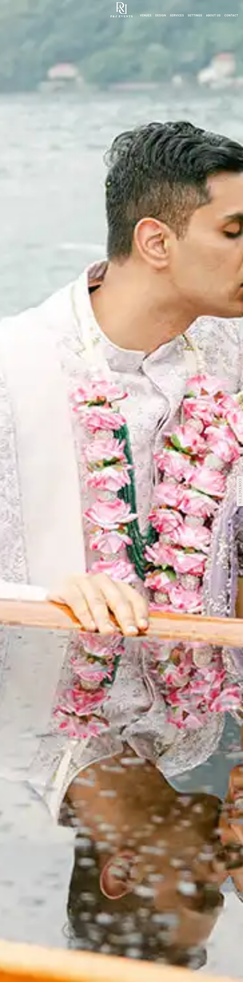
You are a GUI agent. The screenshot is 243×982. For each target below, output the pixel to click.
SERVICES (177, 15)
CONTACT (231, 15)
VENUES (146, 15)
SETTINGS (195, 15)
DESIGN (160, 15)
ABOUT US (213, 15)
